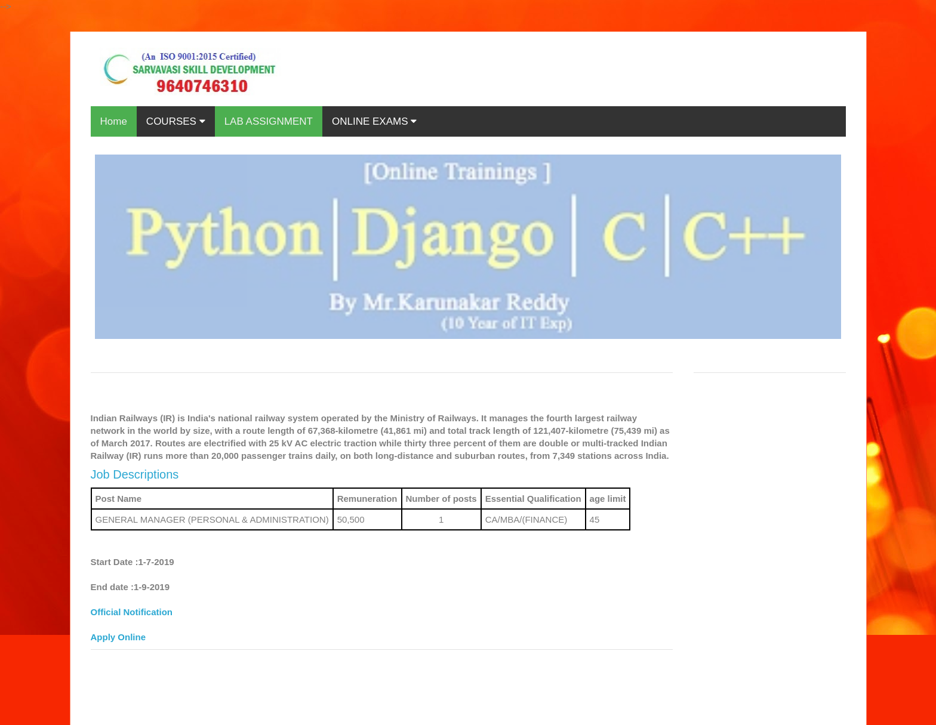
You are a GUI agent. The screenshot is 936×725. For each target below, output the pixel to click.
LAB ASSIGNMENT (268, 121)
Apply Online (118, 637)
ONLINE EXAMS (374, 121)
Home (113, 121)
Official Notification (132, 612)
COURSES (175, 121)
